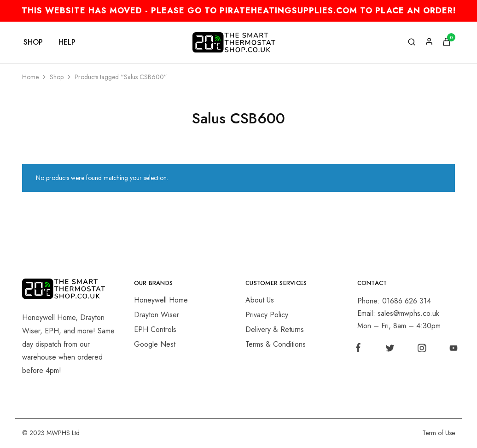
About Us (259, 300)
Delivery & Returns (274, 329)
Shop (57, 76)
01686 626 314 (406, 301)
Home (30, 76)
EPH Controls (155, 329)
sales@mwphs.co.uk (408, 313)
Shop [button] (33, 42)
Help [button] (67, 42)
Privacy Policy (266, 314)
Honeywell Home (161, 300)
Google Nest (154, 344)
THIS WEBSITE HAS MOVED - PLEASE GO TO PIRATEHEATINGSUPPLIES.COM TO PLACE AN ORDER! (239, 11)
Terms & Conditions (275, 344)
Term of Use (438, 432)
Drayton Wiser (156, 314)
